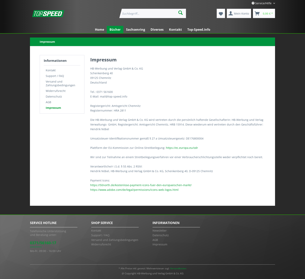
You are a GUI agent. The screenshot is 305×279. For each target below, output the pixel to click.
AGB (48, 102)
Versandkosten (178, 268)
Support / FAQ (55, 76)
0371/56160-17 (43, 242)
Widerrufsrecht (56, 91)
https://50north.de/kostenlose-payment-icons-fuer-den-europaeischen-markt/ (141, 185)
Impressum (53, 108)
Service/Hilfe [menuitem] (262, 3)
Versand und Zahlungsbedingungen (60, 83)
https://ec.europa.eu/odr (182, 148)
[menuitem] (152, 13)
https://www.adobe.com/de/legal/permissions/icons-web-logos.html (134, 190)
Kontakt (51, 70)
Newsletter (159, 230)
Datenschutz (54, 96)
